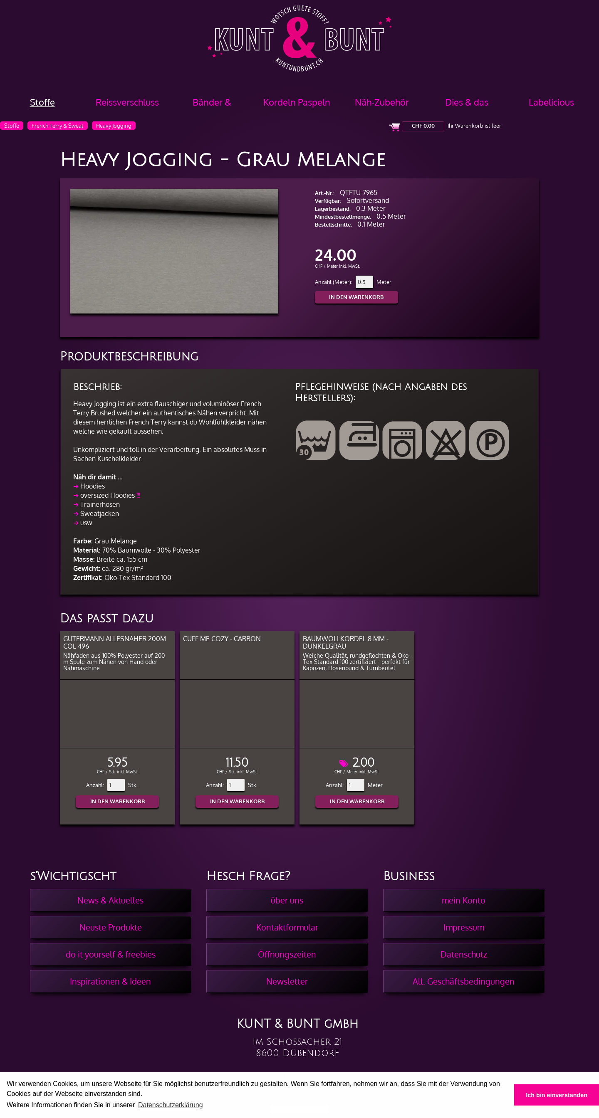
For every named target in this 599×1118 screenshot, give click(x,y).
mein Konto (463, 900)
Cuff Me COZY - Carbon (222, 638)
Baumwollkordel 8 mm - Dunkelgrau (346, 642)
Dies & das (466, 102)
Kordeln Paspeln (296, 102)
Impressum (463, 927)
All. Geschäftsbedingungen (464, 981)
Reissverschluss (127, 102)
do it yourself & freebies (111, 954)
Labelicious (551, 102)
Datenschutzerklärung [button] (170, 1104)
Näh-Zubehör (382, 102)
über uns (287, 900)
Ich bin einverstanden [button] (556, 1095)
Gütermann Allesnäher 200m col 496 (114, 642)
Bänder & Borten (212, 105)
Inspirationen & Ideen (110, 981)
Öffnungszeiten (287, 954)
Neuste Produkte (110, 927)
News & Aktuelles (110, 900)
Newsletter (287, 981)
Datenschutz (464, 954)
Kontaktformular (287, 927)
